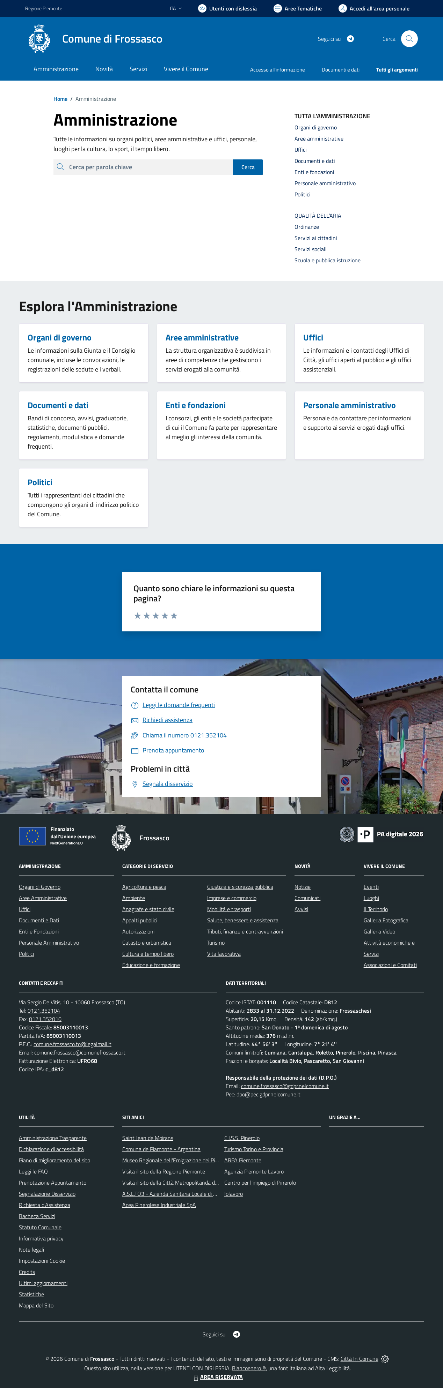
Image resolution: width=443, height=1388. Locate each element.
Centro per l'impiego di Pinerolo (260, 1182)
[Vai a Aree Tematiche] (297, 8)
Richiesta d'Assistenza (44, 1205)
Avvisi (301, 909)
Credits (27, 1272)
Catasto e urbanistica (146, 942)
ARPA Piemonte (242, 1160)
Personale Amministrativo (49, 942)
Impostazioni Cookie (42, 1260)
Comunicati (307, 898)
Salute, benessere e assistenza (242, 920)
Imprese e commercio (231, 898)
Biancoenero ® (249, 1368)
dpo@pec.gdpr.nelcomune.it (268, 1094)
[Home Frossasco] (93, 38)
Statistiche (31, 1294)
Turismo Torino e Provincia (253, 1149)
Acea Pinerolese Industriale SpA (159, 1205)
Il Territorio (376, 909)
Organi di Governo (39, 887)
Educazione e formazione (151, 965)
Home (60, 99)
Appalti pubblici (139, 920)
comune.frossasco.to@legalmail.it (72, 1044)
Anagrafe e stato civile (148, 909)
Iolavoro (233, 1194)
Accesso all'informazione (277, 70)
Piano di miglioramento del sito (54, 1160)
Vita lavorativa (224, 954)
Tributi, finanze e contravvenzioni (245, 931)
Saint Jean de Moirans (147, 1138)
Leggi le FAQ (33, 1171)
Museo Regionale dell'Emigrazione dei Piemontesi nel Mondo (192, 1160)
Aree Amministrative (43, 898)
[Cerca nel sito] (409, 38)
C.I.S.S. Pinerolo (242, 1138)
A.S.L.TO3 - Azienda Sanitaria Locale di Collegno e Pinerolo (190, 1194)
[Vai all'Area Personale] (374, 8)
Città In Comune (359, 1359)
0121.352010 (45, 1019)
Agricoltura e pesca (144, 887)
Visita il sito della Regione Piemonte (163, 1171)
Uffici (24, 909)
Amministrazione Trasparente (53, 1138)
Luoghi (371, 898)
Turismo (216, 942)
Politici (26, 954)
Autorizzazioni (138, 931)
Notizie (303, 887)
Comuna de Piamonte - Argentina (161, 1149)
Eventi (371, 887)
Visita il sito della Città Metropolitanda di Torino (176, 1182)
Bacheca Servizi (37, 1216)
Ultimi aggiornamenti (43, 1283)
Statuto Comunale (40, 1227)
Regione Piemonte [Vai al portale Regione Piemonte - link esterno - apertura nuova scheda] (43, 8)
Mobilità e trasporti (229, 909)
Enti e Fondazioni (39, 931)
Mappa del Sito (36, 1305)
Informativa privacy (41, 1238)
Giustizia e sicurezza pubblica (240, 887)
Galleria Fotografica (386, 920)
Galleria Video (379, 931)
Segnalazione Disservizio (47, 1194)
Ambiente (133, 898)
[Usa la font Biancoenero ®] (227, 8)
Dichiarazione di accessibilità (51, 1149)
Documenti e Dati (39, 920)
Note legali (31, 1249)
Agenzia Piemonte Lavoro (254, 1171)
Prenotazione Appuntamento (52, 1182)
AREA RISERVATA (217, 1377)
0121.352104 (44, 1010)
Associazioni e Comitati (390, 965)
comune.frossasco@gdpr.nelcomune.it (285, 1086)
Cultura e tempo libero (148, 954)
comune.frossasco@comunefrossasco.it (79, 1052)
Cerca (248, 167)
